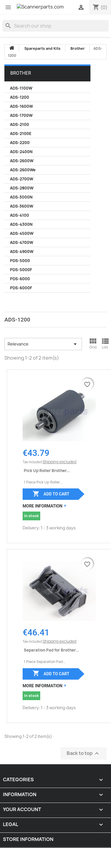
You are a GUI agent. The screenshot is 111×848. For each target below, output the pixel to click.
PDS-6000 (20, 278)
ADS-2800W (21, 188)
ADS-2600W (21, 160)
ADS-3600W (21, 206)
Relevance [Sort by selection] (43, 344)
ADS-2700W (21, 179)
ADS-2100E (20, 133)
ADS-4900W (21, 251)
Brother (20, 73)
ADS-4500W (21, 233)
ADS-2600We (23, 169)
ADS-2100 (19, 124)
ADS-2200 (20, 142)
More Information (42, 506)
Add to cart (51, 493)
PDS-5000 (20, 260)
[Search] (55, 26)
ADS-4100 (19, 215)
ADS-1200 (19, 97)
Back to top (83, 753)
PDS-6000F (21, 287)
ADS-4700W (21, 242)
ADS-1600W (21, 106)
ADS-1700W (21, 115)
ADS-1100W (21, 88)
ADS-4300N (21, 224)
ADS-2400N (21, 151)
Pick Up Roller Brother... (47, 471)
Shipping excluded (59, 461)
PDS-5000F (21, 269)
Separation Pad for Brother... (51, 650)
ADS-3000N (21, 197)
